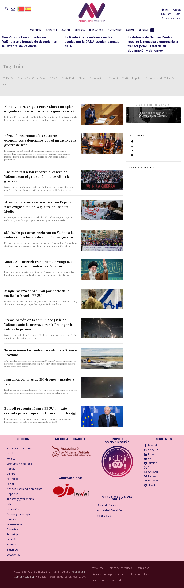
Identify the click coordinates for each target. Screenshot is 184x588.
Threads (152, 485)
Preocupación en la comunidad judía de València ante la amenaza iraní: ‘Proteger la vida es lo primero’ (38, 324)
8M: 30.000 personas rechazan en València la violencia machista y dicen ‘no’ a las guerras (38, 234)
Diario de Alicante (107, 505)
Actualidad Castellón (109, 510)
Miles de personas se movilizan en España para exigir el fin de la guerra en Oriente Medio (37, 207)
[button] (7, 8)
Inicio (129, 167)
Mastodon (153, 481)
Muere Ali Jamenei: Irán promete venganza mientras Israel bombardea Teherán (38, 263)
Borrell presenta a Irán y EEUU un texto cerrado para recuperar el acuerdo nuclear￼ (39, 410)
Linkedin (152, 454)
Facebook (152, 445)
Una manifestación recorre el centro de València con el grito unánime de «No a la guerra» (37, 176)
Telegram (152, 463)
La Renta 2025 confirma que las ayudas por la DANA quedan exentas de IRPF (92, 41)
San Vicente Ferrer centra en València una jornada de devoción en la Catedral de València (29, 41)
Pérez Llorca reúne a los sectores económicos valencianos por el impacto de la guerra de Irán (40, 140)
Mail (150, 458)
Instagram (153, 449)
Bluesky (152, 476)
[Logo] (92, 13)
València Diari (105, 515)
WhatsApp (153, 472)
